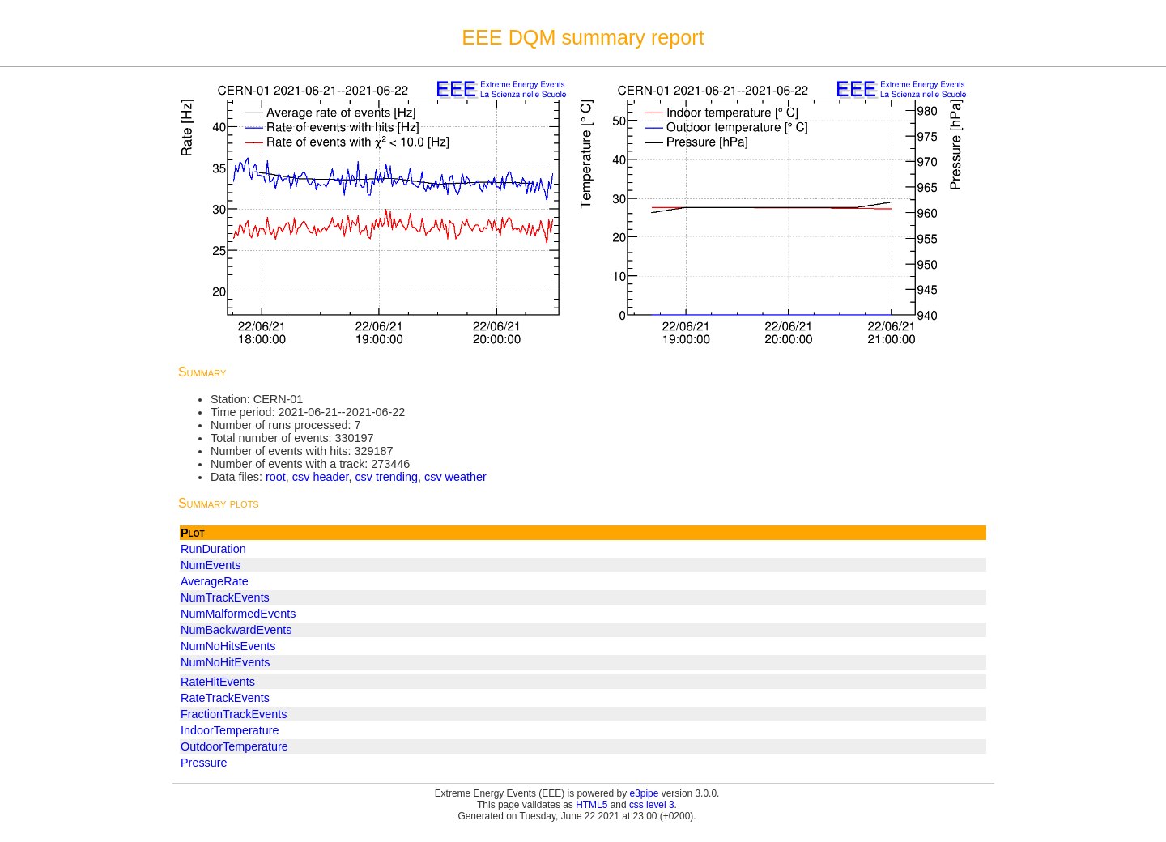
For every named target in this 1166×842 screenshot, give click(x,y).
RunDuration (213, 548)
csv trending (386, 476)
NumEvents (210, 565)
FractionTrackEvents (234, 714)
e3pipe (644, 793)
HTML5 (591, 804)
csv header (320, 476)
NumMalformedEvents (238, 613)
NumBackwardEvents (236, 629)
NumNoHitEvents (225, 662)
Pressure (204, 762)
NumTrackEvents (225, 597)
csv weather (455, 476)
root (276, 476)
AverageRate (215, 581)
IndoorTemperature (230, 730)
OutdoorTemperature (234, 746)
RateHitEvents (218, 681)
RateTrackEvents (225, 697)
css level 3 (651, 804)
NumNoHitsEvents (228, 646)
